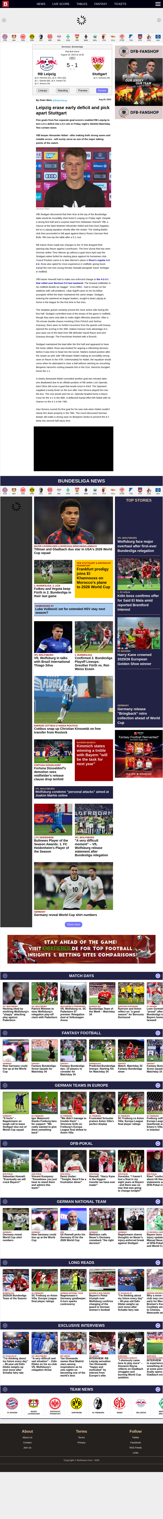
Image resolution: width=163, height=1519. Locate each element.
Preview (82, 137)
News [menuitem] (41, 4)
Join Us (27, 1494)
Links (135, 1499)
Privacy (81, 1489)
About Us (27, 1484)
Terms (81, 1484)
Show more (73, 971)
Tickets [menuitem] (120, 4)
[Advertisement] (81, 54)
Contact (27, 1489)
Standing (63, 137)
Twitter (135, 1484)
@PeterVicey (60, 147)
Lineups (42, 137)
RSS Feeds (136, 1494)
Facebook (135, 1489)
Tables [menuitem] (82, 4)
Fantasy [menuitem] (100, 4)
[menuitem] (17, 4)
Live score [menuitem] (61, 4)
